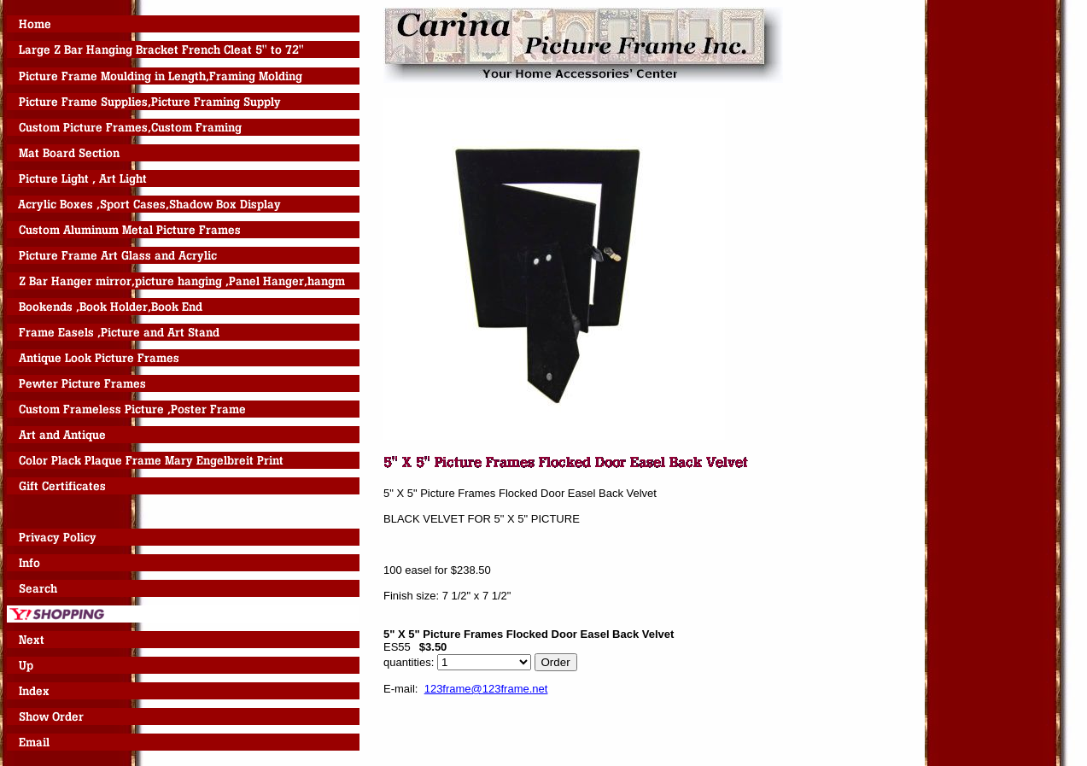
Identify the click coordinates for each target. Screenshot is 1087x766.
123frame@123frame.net (486, 688)
